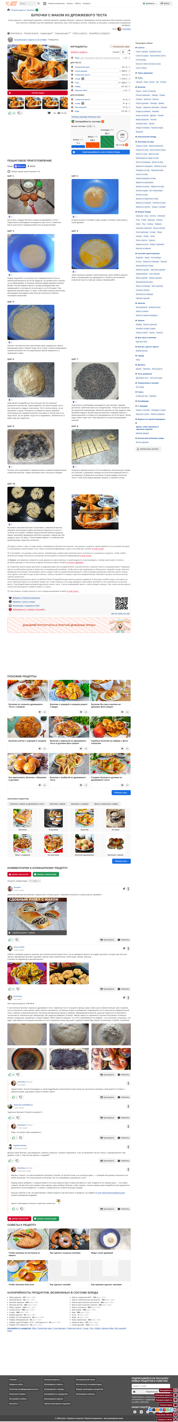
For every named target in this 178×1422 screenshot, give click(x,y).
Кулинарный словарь (54, 1387)
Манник (151, 124)
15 (13, 1117)
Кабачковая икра (157, 170)
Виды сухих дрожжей (102, 1251)
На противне (53, 845)
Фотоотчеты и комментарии (89, 1382)
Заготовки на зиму (146, 142)
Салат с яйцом (141, 68)
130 (13, 113)
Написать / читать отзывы (24, 602)
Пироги (138, 91)
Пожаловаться (14, 33)
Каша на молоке (159, 228)
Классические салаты (158, 56)
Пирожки (155, 95)
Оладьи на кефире (143, 128)
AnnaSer (17, 887)
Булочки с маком (115, 845)
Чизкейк (160, 115)
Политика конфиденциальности (24, 1387)
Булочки (155, 99)
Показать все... (121, 861)
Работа (78, 3)
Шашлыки (139, 216)
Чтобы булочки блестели (21, 1282)
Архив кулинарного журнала (57, 1402)
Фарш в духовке (142, 278)
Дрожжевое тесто (142, 378)
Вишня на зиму (157, 162)
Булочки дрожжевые (84, 845)
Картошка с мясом (142, 414)
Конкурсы (86, 3)
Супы (140, 78)
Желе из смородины (143, 162)
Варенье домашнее (156, 146)
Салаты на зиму (142, 174)
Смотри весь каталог (148, 449)
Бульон (152, 82)
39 (13, 989)
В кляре (153, 232)
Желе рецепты (157, 369)
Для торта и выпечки (147, 338)
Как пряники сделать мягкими (106, 1282)
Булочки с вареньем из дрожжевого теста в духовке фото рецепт (68, 742)
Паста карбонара (142, 232)
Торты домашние (145, 73)
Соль (77, 83)
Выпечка (141, 87)
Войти (165, 3)
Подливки (152, 396)
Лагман (146, 236)
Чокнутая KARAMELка (23, 1104)
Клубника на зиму (159, 203)
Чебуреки (158, 224)
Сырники (139, 99)
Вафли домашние (142, 119)
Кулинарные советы (53, 1382)
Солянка (163, 82)
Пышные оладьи (157, 128)
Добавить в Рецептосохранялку (26, 598)
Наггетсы (159, 333)
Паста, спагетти (141, 240)
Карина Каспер (20, 1144)
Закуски (141, 320)
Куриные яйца (81, 90)
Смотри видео (26, 93)
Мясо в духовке (157, 286)
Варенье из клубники (143, 203)
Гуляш (152, 236)
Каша (146, 216)
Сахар (77, 79)
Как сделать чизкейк (60, 1282)
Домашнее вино (154, 307)
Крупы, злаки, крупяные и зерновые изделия (147, 428)
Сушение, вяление (142, 290)
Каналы (70, 3)
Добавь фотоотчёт (19, 874)
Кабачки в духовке (142, 270)
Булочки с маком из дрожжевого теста (27, 804)
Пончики (153, 119)
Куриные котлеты (142, 244)
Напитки (141, 303)
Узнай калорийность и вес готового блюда (96, 152)
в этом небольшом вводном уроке (110, 1191)
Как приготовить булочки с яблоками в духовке (27, 778)
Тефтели (152, 240)
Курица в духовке (155, 278)
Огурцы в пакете (142, 333)
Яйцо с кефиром (22, 845)
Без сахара (140, 387)
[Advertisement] (152, 24)
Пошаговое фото (63, 32)
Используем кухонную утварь (151, 438)
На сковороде (156, 257)
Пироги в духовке (142, 103)
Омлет (138, 224)
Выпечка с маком (57, 804)
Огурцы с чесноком (143, 410)
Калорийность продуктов (99, 33)
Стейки (143, 220)
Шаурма (139, 324)
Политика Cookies (17, 1392)
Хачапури (153, 103)
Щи (157, 82)
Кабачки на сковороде (151, 262)
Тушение (163, 262)
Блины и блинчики (149, 91)
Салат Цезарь (141, 60)
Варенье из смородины (144, 166)
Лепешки (164, 107)
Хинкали (159, 220)
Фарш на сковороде (143, 286)
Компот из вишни (142, 311)
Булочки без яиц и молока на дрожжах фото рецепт (106, 705)
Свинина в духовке (143, 298)
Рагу (143, 224)
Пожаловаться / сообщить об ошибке (29, 609)
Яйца (77, 58)
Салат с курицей (142, 52)
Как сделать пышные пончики (65, 1251)
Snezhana (124, 29)
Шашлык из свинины (143, 248)
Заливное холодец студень (146, 328)
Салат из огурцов (142, 56)
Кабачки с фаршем (158, 414)
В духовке (139, 257)
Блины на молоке (142, 115)
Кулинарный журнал (53, 1397)
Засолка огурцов (142, 190)
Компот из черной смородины (146, 315)
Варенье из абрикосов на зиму (147, 199)
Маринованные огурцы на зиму (147, 158)
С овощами (143, 406)
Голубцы (150, 224)
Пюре (138, 360)
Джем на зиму (154, 154)
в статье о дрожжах (75, 562)
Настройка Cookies (18, 1397)
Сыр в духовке (154, 274)
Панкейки (155, 111)
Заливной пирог (141, 124)
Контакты (13, 1402)
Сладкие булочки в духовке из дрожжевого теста (106, 778)
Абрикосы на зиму (157, 186)
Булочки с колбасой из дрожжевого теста (68, 778)
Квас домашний (141, 307)
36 (13, 1074)
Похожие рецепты (31, 33)
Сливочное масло (82, 75)
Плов (138, 220)
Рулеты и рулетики (150, 324)
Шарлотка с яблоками (151, 107)
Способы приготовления (149, 253)
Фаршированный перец (144, 282)
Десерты (141, 365)
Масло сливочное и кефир (106, 804)
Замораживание (142, 274)
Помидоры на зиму (143, 170)
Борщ (146, 82)
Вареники (151, 220)
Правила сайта (16, 1382)
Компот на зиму (141, 154)
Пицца (159, 232)
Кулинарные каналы (85, 1392)
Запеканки (161, 216)
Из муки (115, 820)
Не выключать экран (120, 47)
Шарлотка (147, 99)
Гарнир (141, 356)
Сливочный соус (142, 396)
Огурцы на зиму (141, 146)
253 (54, 113)
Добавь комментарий (45, 874)
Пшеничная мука (82, 67)
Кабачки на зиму (160, 166)
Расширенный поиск (85, 1378)
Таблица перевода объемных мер (85, 117)
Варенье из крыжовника (144, 182)
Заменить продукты (78, 52)
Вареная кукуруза (142, 433)
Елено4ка (18, 996)
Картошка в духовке (158, 270)
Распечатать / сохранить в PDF (26, 606)
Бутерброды (143, 401)
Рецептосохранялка (56, 3)
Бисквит (139, 107)
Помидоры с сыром (158, 410)
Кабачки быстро (141, 351)
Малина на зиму (142, 195)
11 (17, 1207)
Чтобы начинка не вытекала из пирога (24, 1252)
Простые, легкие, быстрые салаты (148, 64)
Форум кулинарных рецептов (89, 1387)
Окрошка (139, 82)
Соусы (141, 392)
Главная (13, 1378)
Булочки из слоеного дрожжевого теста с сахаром (26, 705)
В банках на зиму (142, 150)
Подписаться (145, 1390)
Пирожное (146, 369)
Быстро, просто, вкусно (148, 347)
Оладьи (162, 95)
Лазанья (139, 236)
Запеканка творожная (144, 228)
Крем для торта (141, 342)
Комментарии (47, 32)
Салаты (141, 48)
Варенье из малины (143, 207)
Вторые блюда (144, 212)
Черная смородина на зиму (146, 178)
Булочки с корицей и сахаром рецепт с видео (69, 705)
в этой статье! (98, 549)
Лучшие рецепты (52, 1378)
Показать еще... (121, 793)
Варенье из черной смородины (151, 419)
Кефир (78, 86)
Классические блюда (147, 137)
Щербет (139, 369)
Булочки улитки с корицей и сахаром (27, 741)
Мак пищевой (80, 107)
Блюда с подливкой (157, 244)
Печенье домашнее (143, 95)
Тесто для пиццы (156, 378)
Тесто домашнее (145, 374)
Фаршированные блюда (144, 266)
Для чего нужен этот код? (120, 613)
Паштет (152, 333)
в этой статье (85, 556)
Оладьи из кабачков (143, 111)
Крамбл (161, 103)
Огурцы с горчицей (158, 207)
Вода (77, 111)
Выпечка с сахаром (79, 804)
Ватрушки (139, 132)
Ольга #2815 (19, 947)
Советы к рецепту (80, 33)
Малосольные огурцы (158, 150)
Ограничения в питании (148, 383)
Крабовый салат (155, 52)
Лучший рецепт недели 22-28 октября (30, 40)
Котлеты (153, 216)
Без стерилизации (156, 190)
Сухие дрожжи (81, 71)
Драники (153, 115)
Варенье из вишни (142, 186)
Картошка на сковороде (144, 294)
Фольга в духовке (142, 442)
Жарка (147, 257)
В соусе (139, 262)
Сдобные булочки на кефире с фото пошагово (109, 742)
